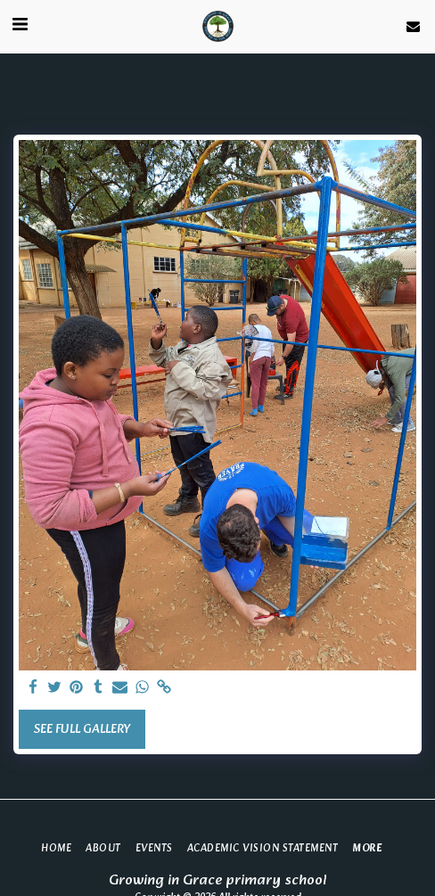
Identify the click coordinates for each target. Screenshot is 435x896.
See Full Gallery (81, 729)
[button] (19, 25)
